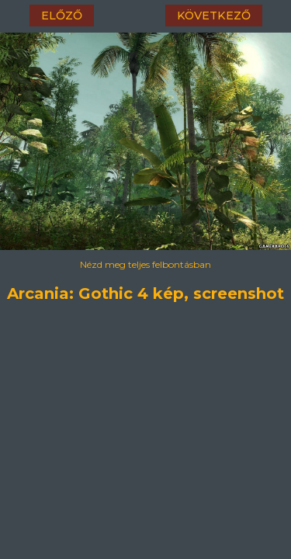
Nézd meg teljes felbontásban (145, 264)
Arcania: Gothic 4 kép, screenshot (146, 291)
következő (214, 16)
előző (61, 16)
